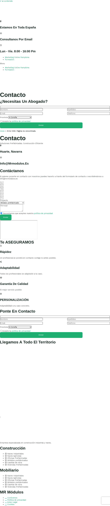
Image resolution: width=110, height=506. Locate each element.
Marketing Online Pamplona (17, 57)
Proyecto (4, 200)
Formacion (9, 59)
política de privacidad (21, 121)
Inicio (2, 131)
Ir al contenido (6, 1)
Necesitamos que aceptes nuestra (28, 213)
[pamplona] (18, 229)
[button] (55, 63)
